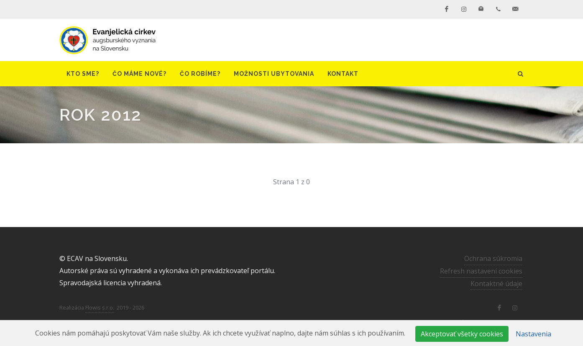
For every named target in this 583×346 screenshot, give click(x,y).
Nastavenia (533, 333)
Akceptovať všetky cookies (462, 333)
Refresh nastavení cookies (481, 271)
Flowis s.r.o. (99, 307)
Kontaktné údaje (496, 283)
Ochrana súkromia (493, 258)
